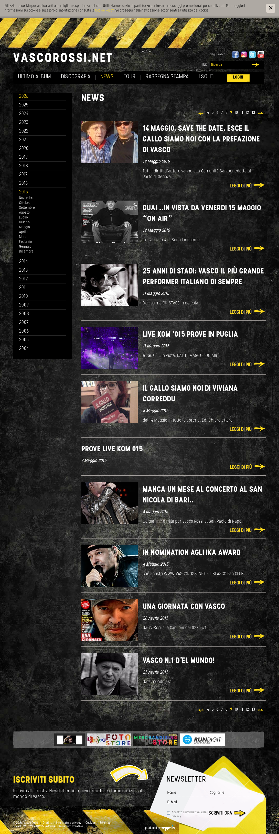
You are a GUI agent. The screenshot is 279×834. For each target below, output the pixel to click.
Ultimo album (34, 77)
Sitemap (105, 823)
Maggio (24, 227)
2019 (23, 157)
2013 (23, 270)
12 (247, 113)
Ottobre (24, 203)
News (107, 77)
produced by (160, 828)
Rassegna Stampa (167, 77)
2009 (24, 305)
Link (204, 65)
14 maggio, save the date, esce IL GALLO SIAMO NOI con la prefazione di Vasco (201, 139)
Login (238, 77)
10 (236, 113)
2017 (23, 174)
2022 (24, 131)
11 (242, 113)
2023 (23, 122)
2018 (23, 166)
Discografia (76, 77)
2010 (23, 296)
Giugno (24, 222)
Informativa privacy (68, 823)
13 (253, 113)
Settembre (27, 208)
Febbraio (25, 242)
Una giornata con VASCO (184, 607)
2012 (23, 279)
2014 (23, 261)
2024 (24, 114)
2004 (24, 348)
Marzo (23, 237)
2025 (24, 105)
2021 (23, 140)
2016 (23, 183)
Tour (130, 77)
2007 (24, 322)
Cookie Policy (104, 11)
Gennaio (25, 247)
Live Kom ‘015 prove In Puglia (190, 335)
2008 (24, 314)
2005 (24, 340)
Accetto (189, 814)
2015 (23, 192)
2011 (23, 288)
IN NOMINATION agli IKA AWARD (192, 553)
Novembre (26, 198)
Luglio (23, 218)
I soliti (206, 77)
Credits (47, 823)
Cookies (90, 823)
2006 (24, 331)
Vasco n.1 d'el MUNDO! (179, 661)
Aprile (23, 232)
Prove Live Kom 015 (112, 449)
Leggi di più (241, 186)
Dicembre (26, 252)
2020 (24, 148)
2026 (23, 96)
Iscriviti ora (220, 813)
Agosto (24, 213)
